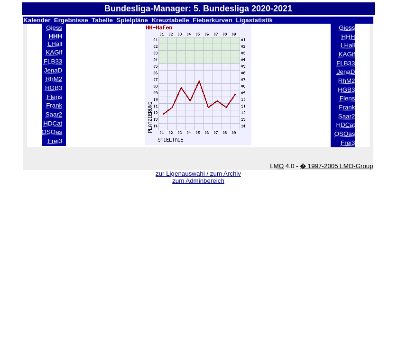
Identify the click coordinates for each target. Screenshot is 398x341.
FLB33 (53, 61)
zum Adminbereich (198, 180)
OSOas (52, 131)
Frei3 (55, 140)
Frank (54, 105)
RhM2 (54, 78)
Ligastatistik (254, 20)
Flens (55, 96)
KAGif (54, 52)
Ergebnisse (71, 20)
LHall (55, 43)
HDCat (52, 123)
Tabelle (102, 20)
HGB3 (53, 87)
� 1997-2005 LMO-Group (336, 166)
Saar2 (54, 114)
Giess (54, 27)
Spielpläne (132, 20)
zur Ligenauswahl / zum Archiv (198, 173)
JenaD (53, 70)
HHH (348, 36)
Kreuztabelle (170, 20)
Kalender (36, 20)
